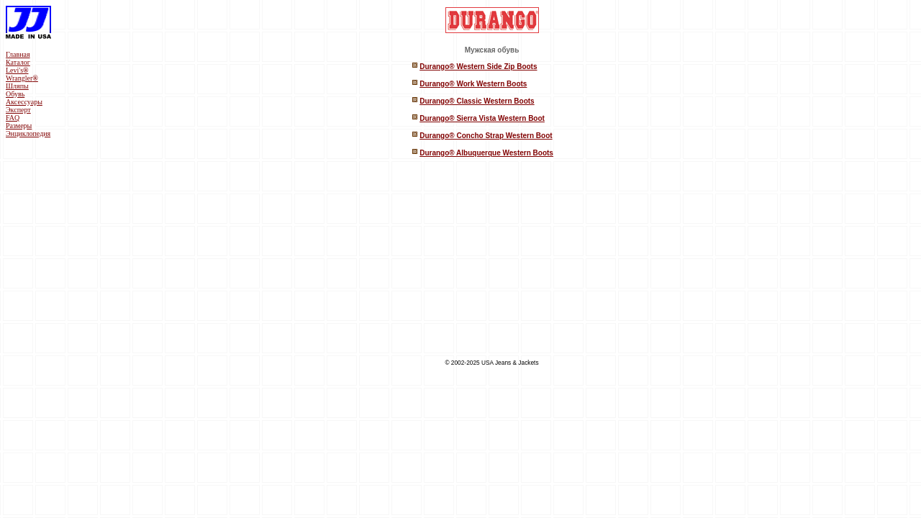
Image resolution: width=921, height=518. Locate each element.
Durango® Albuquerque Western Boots (486, 153)
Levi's (17, 70)
